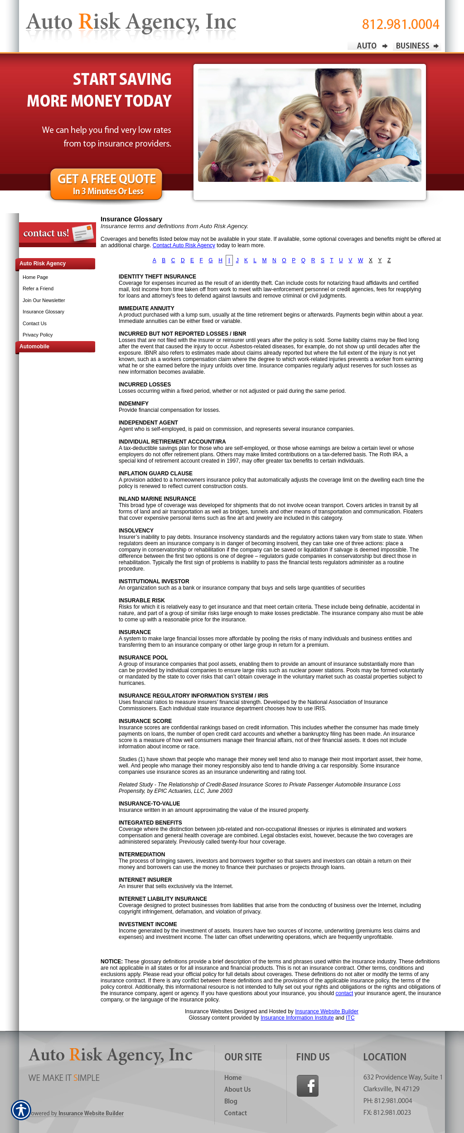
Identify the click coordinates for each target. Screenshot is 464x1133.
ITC (350, 1018)
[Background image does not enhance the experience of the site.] (50, 264)
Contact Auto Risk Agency (184, 245)
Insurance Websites (208, 1011)
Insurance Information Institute (297, 1018)
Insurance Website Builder (326, 1011)
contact (344, 993)
